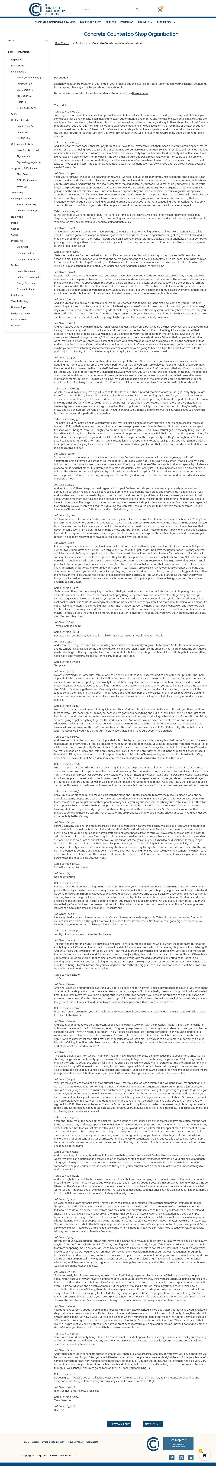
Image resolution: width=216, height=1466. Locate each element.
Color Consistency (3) (28, 152)
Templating (17, 194)
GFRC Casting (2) (25, 140)
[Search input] (108, 9)
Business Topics (19, 309)
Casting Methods (20, 122)
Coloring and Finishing (22, 146)
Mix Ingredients (90, 22)
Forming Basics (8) (26, 206)
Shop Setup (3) (24, 176)
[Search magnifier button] (137, 9)
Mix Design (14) (24, 98)
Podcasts (16, 327)
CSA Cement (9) (25, 91)
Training (143, 22)
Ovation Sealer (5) (26, 291)
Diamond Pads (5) (26, 255)
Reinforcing (17, 218)
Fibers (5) (21, 104)
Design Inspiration (20, 315)
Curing (14, 236)
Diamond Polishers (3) (28, 261)
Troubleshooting (19, 303)
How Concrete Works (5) (29, 79)
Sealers (111, 22)
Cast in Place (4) (25, 128)
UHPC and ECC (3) (26, 110)
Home (26, 1443)
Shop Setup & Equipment (24, 170)
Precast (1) (22, 134)
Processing (17, 242)
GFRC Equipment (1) (27, 182)
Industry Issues (19, 321)
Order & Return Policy (53, 1443)
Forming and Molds (21, 200)
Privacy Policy (75, 1443)
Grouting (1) (23, 248)
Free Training (63, 45)
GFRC (14, 116)
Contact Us (92, 1443)
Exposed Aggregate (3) (29, 164)
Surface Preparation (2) (29, 279)
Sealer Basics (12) (26, 273)
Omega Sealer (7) (26, 285)
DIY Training (17, 67)
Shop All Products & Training (55, 22)
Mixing (14, 224)
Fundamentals (18, 73)
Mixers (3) (22, 188)
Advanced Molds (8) (27, 212)
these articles (140, 95)
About (35, 1443)
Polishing (126, 22)
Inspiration (164, 22)
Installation (17, 297)
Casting (15, 230)
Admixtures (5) (24, 85)
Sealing (15, 267)
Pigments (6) (23, 158)
